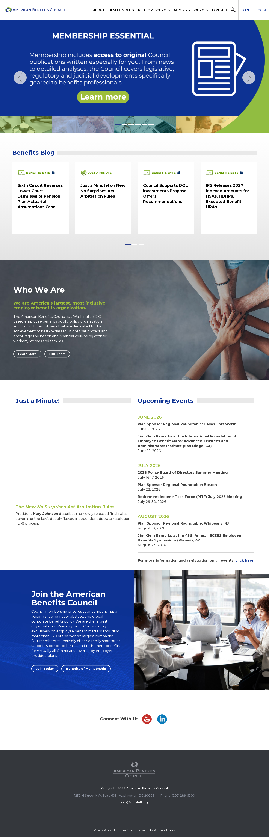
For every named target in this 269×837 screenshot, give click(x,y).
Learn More (27, 354)
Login (261, 10)
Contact (220, 10)
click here (244, 560)
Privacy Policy (103, 830)
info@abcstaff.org (134, 802)
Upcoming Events (165, 400)
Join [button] (245, 10)
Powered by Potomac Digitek (157, 830)
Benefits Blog (121, 10)
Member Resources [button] (191, 10)
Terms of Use (125, 830)
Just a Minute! (37, 400)
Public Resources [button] (154, 10)
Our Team (57, 354)
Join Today (45, 669)
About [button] (98, 10)
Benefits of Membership (86, 669)
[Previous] (20, 102)
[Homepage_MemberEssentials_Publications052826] (134, 76)
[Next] (249, 102)
